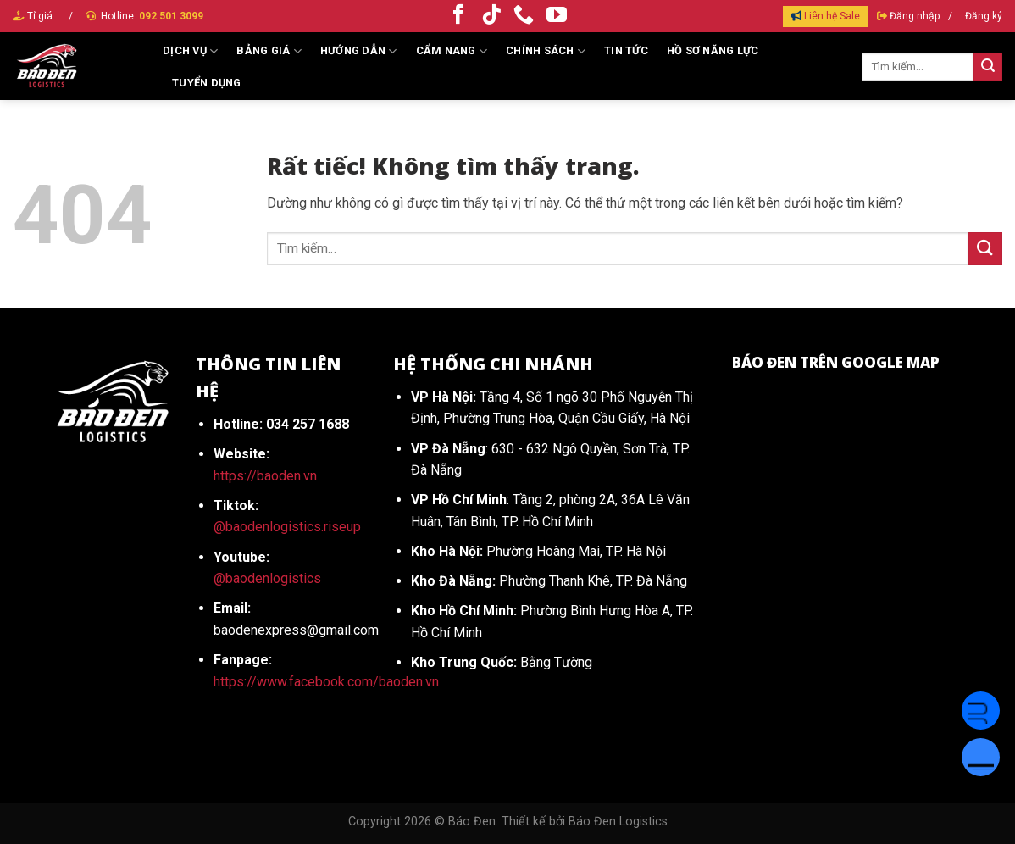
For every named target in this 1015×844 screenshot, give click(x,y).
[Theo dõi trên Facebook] (458, 15)
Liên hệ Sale (832, 16)
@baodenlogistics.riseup (287, 527)
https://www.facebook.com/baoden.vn (326, 682)
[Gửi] (987, 67)
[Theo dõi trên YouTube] (556, 15)
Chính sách (545, 51)
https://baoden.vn (265, 476)
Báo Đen (472, 821)
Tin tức (626, 50)
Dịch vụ (190, 51)
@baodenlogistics (267, 578)
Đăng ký (983, 16)
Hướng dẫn (358, 51)
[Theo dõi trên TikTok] (491, 15)
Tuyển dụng (206, 82)
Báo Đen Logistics (618, 821)
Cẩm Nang (452, 51)
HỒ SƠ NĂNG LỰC (713, 50)
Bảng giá (269, 51)
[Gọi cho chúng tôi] (523, 15)
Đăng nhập (915, 16)
